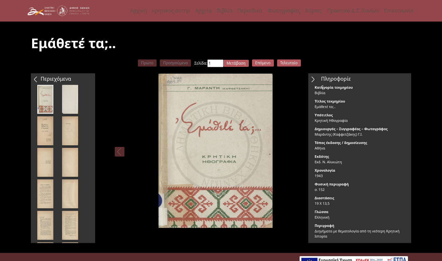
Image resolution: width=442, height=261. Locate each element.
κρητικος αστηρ (171, 10)
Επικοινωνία (399, 10)
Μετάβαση (236, 63)
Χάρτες (313, 10)
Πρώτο (147, 63)
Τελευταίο (289, 63)
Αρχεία (203, 10)
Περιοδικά (250, 10)
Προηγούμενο (175, 63)
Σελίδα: (200, 63)
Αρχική (138, 10)
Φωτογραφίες (283, 10)
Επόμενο (263, 63)
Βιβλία (224, 10)
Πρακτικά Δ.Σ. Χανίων (353, 10)
